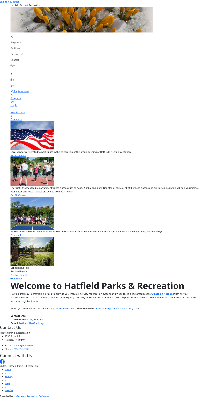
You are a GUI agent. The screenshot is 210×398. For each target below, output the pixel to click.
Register (15, 42)
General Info (17, 54)
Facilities (15, 48)
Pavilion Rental (18, 275)
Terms (8, 369)
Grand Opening (18, 155)
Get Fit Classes (18, 195)
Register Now (21, 91)
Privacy (8, 376)
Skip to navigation (10, 1)
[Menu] (12, 85)
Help (7, 383)
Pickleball (15, 235)
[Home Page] (18, 36)
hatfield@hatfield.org (31, 323)
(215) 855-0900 (21, 349)
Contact (14, 59)
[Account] (18, 66)
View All (16, 278)
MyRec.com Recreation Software (31, 396)
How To (9, 390)
